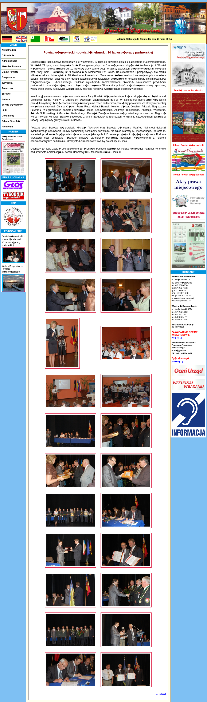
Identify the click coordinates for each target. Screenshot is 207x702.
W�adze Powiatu (11, 66)
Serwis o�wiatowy (12, 104)
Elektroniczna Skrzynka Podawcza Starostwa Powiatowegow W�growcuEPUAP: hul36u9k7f (184, 347)
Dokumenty (8, 115)
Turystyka (7, 83)
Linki (4, 110)
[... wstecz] (161, 694)
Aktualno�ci (9, 50)
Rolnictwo (7, 88)
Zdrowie (6, 93)
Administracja (9, 61)
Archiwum (7, 126)
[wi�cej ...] (177, 338)
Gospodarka (8, 77)
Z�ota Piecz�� (11, 121)
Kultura (6, 99)
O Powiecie (8, 55)
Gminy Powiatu (10, 72)
